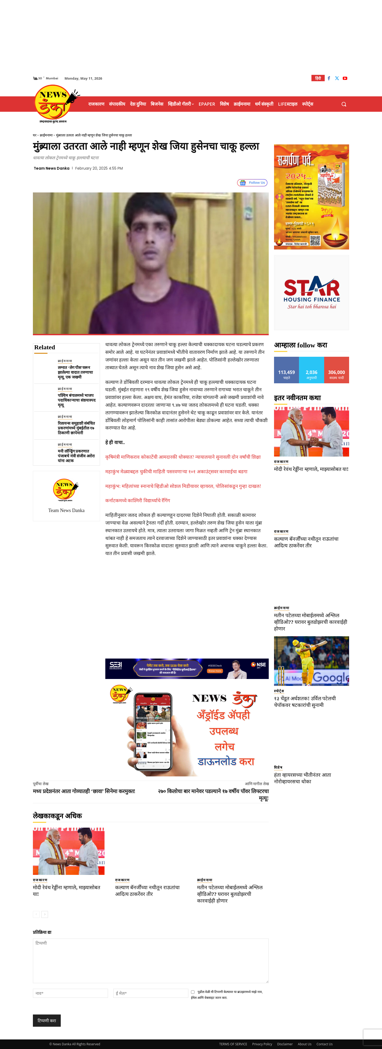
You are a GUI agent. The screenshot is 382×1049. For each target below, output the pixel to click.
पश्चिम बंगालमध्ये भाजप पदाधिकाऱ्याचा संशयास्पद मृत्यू (77, 400)
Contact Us (324, 1044)
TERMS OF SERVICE (233, 1044)
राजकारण (40, 880)
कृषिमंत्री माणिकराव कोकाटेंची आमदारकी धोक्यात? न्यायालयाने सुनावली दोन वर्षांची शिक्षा (183, 457)
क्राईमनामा (46, 135)
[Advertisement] (191, 37)
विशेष (278, 767)
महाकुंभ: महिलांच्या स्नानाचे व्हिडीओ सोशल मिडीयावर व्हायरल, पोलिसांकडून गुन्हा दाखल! (183, 486)
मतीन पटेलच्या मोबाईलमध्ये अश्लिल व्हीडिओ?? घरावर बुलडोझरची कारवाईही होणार (230, 894)
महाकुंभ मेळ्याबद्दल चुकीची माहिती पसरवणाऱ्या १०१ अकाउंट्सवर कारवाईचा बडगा (176, 471)
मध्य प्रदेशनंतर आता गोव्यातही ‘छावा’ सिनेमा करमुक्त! (84, 791)
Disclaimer (285, 1044)
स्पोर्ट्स (279, 691)
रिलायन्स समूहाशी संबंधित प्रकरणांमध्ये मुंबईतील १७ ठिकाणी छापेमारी (76, 428)
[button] (343, 104)
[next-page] (44, 914)
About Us (304, 1044)
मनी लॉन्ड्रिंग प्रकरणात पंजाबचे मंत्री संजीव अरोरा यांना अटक (76, 456)
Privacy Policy (262, 1044)
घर (34, 135)
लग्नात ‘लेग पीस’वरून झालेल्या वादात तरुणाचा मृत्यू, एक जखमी (75, 372)
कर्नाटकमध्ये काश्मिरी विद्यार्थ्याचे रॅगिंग (137, 500)
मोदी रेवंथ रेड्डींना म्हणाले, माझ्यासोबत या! (311, 469)
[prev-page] (36, 914)
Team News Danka (52, 168)
